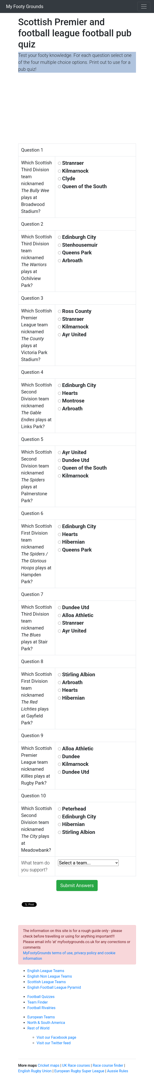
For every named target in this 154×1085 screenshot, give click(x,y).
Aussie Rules (117, 1071)
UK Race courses (76, 1065)
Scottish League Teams (46, 982)
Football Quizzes (41, 997)
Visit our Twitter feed (54, 1043)
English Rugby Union (35, 1071)
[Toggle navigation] (143, 6)
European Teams (41, 1017)
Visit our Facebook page (56, 1037)
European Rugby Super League (79, 1071)
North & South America (46, 1022)
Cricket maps (48, 1065)
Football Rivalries (41, 1008)
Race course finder (108, 1065)
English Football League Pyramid (54, 987)
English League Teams (45, 971)
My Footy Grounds (23, 6)
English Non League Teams (49, 976)
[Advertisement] (77, 108)
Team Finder (37, 1002)
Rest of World (38, 1028)
